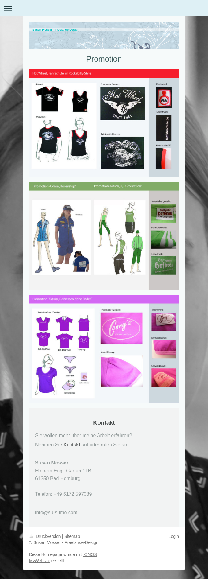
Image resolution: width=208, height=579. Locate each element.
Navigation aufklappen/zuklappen (104, 8)
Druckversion (45, 536)
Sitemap (72, 536)
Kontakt (72, 444)
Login (174, 536)
